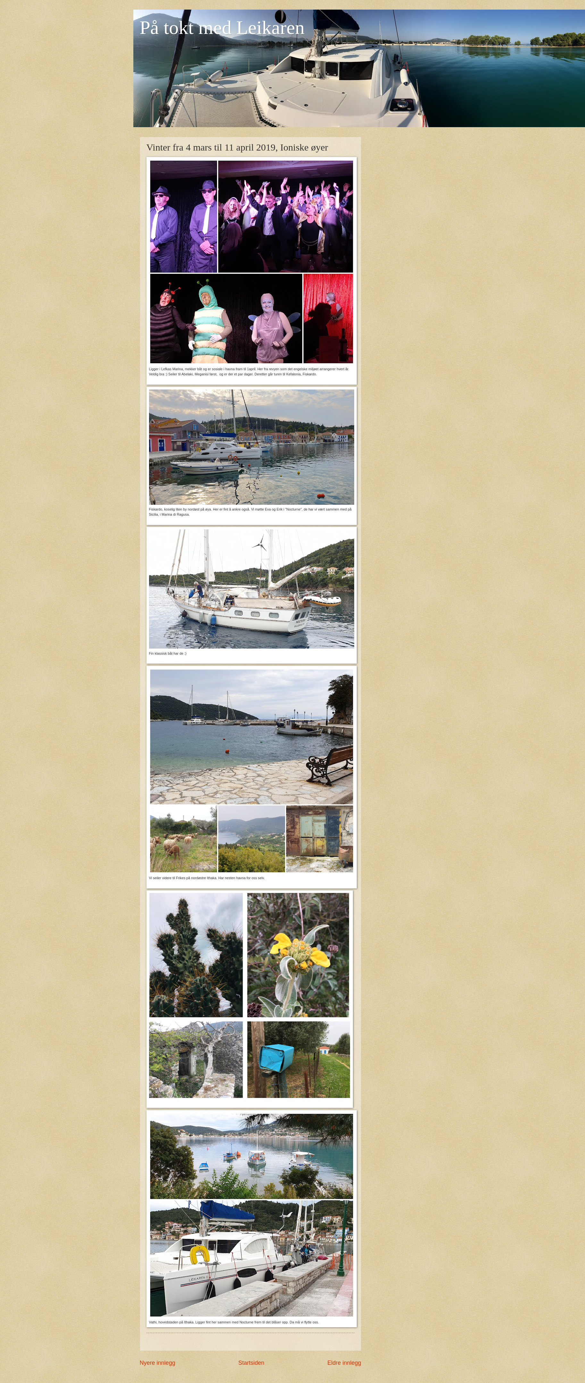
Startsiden (251, 1363)
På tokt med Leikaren (222, 27)
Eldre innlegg (344, 1363)
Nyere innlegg (157, 1363)
